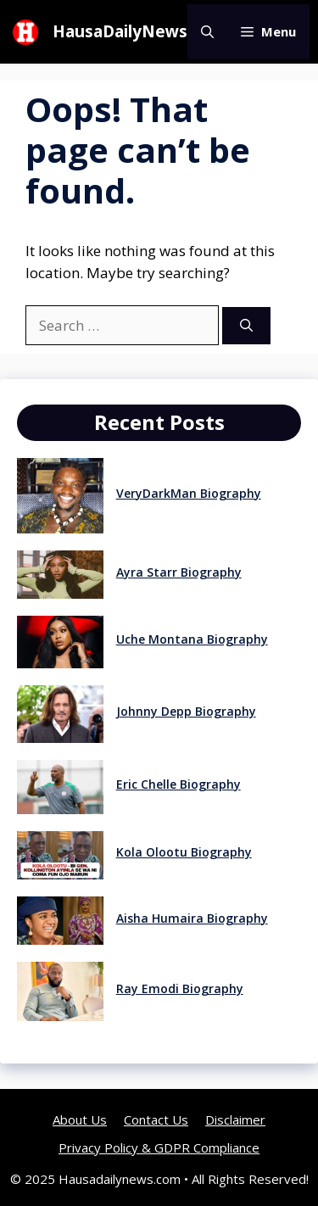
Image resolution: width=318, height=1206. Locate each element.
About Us (80, 1119)
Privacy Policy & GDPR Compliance (159, 1147)
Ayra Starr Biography (179, 572)
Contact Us (156, 1119)
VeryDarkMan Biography (188, 493)
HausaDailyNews (120, 31)
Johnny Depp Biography (186, 711)
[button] (207, 31)
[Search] (246, 326)
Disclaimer (235, 1119)
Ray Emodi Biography (179, 988)
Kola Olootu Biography (184, 852)
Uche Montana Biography (192, 639)
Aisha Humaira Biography (192, 918)
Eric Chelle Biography (178, 784)
